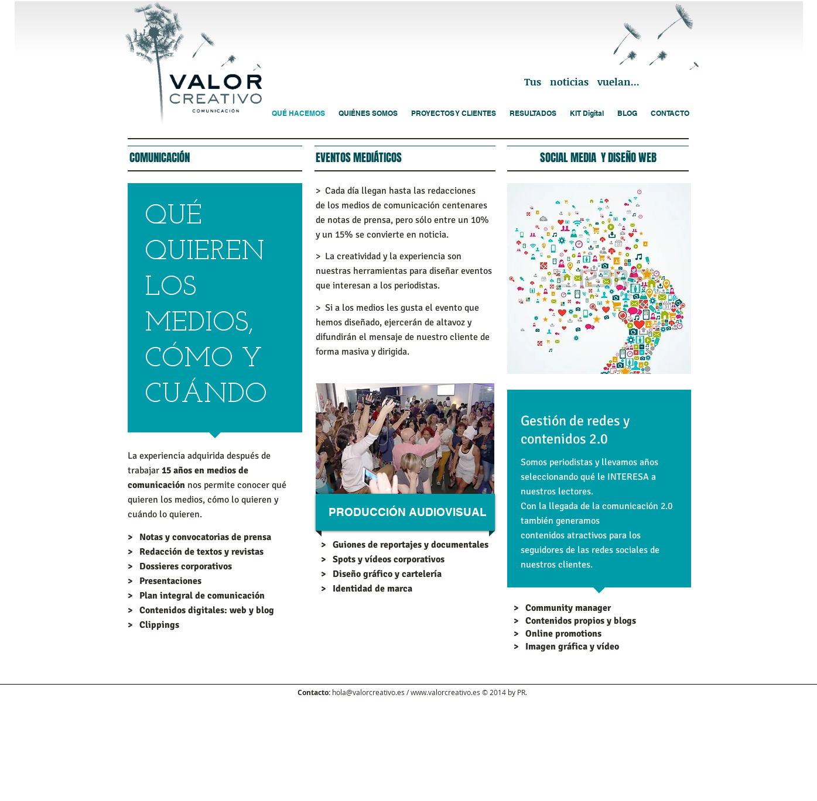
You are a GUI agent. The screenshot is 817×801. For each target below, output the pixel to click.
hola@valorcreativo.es (368, 692)
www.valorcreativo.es (445, 692)
